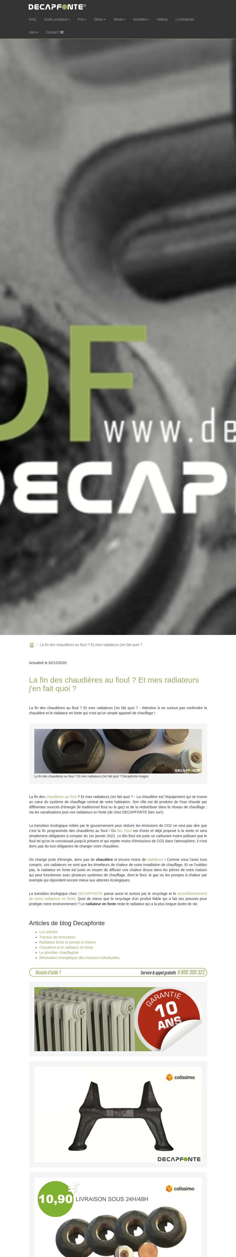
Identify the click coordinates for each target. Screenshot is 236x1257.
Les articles (48, 932)
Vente (119, 19)
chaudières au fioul (61, 797)
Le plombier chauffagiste (59, 952)
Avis (33, 32)
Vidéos (162, 19)
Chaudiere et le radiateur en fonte (66, 947)
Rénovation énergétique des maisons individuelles (79, 958)
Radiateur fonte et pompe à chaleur (67, 942)
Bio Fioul (124, 831)
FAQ (32, 19)
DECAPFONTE (90, 893)
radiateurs (155, 859)
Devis (100, 19)
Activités (141, 19)
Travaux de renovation (57, 937)
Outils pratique (57, 19)
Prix (82, 19)
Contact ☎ (55, 32)
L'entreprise (184, 19)
